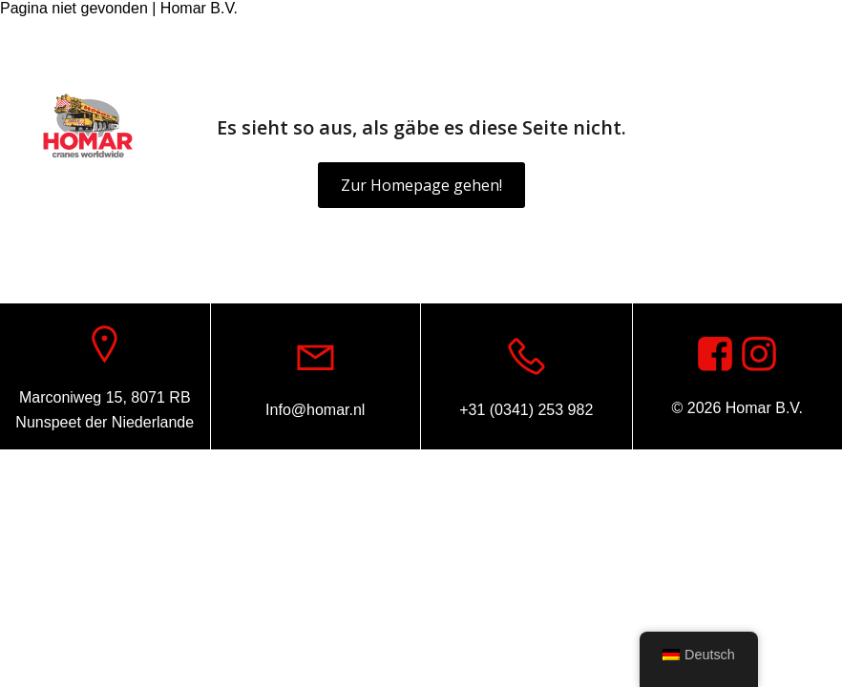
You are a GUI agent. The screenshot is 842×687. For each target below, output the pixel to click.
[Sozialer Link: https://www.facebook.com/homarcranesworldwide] (789, 41)
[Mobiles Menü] (799, 127)
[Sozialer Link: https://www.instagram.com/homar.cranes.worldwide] (759, 355)
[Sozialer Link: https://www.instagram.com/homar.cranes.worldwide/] (818, 41)
